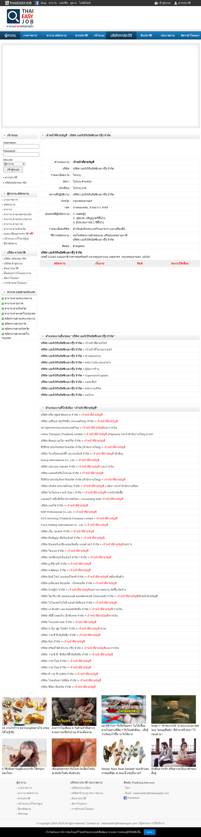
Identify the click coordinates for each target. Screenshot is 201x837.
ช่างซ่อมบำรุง (93, 356)
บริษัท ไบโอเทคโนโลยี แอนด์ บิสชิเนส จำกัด (66, 602)
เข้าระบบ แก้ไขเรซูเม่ (16, 238)
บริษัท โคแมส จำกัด (52, 550)
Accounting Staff (102, 498)
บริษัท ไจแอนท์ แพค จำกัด (56, 622)
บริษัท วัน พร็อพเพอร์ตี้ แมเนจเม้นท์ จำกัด (65, 453)
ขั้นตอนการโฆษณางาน (17, 273)
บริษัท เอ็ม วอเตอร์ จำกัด (55, 531)
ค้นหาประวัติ (11, 268)
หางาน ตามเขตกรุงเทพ (17, 214)
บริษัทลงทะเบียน (81, 787)
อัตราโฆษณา (11, 278)
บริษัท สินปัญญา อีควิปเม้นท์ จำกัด (60, 537)
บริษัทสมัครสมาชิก (16, 182)
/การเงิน (102, 615)
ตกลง (149, 832)
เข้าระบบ (99, 35)
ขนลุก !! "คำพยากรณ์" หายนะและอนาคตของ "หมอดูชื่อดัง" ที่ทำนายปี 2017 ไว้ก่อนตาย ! (175, 730)
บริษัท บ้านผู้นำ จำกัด (53, 589)
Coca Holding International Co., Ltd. (62, 524)
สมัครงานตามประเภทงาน (20, 318)
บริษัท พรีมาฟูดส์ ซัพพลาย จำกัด (60, 414)
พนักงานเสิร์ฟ (93, 388)
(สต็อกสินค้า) (105, 576)
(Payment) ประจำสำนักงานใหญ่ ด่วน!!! (119, 434)
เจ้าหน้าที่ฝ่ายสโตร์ (96, 343)
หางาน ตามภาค (13, 224)
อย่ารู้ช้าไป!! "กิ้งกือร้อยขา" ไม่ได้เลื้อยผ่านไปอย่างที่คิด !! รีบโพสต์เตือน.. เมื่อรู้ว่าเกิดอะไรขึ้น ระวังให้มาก (125, 730)
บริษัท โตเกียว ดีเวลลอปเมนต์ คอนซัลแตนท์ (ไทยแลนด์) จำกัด (77, 596)
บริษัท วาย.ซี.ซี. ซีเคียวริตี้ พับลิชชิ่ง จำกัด (65, 654)
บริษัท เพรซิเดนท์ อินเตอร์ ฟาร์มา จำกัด (64, 557)
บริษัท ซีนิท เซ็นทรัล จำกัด (56, 686)
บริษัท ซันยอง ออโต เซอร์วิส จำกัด (61, 440)
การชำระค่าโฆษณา (15, 282)
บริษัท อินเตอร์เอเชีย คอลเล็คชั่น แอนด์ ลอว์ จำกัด (70, 544)
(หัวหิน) (107, 453)
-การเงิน (107, 609)
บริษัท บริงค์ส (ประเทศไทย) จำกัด (60, 486)
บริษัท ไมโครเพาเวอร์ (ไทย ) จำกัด (61, 492)
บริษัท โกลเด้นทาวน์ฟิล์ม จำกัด (59, 680)
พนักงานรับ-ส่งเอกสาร (98, 362)
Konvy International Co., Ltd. (58, 460)
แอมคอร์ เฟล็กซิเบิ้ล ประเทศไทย (59, 498)
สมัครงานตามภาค (15, 323)
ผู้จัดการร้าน (92, 369)
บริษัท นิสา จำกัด (50, 641)
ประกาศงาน (168, 35)
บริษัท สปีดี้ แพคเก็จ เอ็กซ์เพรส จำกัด (62, 615)
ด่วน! (92, 628)
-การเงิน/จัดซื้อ (103, 492)
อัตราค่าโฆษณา (190, 35)
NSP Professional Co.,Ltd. (56, 511)
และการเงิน (99, 427)
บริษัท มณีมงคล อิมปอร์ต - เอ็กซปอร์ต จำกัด (66, 583)
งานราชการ (30, 35)
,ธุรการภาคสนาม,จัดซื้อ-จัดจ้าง (97, 589)
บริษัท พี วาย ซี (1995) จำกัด (57, 673)
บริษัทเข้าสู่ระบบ (13, 263)
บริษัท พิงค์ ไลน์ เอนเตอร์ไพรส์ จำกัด (62, 576)
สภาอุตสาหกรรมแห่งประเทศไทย (60, 427)
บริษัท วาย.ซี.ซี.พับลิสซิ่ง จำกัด (58, 635)
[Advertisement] (38, 85)
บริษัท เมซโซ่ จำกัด (52, 505)
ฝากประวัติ (81, 35)
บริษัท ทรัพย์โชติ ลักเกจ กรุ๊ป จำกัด (61, 648)
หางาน (8, 209)
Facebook (134, 797)
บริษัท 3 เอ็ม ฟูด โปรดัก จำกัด (58, 628)
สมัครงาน (9, 204)
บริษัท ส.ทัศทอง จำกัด (53, 570)
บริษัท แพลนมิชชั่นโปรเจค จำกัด (60, 473)
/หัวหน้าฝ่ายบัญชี (137, 596)
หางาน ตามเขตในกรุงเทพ (20, 313)
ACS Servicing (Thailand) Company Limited (67, 518)
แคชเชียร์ (90, 381)
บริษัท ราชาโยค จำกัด (53, 660)
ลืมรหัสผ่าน (10, 243)
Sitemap (23, 813)
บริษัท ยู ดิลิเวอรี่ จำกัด (54, 563)
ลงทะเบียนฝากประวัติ (19, 233)
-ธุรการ (117, 544)
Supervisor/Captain (96, 375)
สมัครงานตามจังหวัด (17, 328)
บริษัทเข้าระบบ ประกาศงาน (87, 793)
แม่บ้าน (89, 394)
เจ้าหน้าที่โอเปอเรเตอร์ (98, 349)
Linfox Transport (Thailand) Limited (62, 434)
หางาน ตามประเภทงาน (17, 219)
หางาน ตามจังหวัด (15, 228)
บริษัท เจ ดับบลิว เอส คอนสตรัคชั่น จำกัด (65, 609)
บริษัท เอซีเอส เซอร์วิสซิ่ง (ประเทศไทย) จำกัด (67, 421)
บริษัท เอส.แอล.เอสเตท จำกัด (58, 466)
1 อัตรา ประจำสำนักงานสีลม (110, 486)
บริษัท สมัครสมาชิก (15, 258)
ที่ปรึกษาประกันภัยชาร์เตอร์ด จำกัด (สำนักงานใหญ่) (71, 447)
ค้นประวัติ (146, 35)
